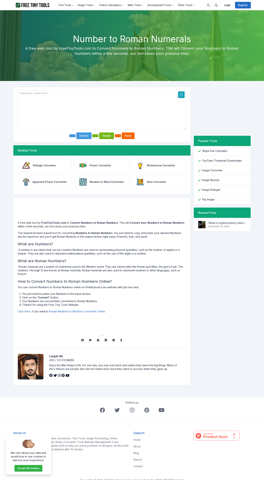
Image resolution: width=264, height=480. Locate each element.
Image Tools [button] (85, 5)
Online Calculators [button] (110, 5)
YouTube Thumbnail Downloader (222, 160)
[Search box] (208, 5)
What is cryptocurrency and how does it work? (227, 222)
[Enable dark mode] (216, 5)
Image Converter (212, 170)
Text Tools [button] (64, 5)
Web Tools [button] (134, 5)
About (137, 446)
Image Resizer (210, 180)
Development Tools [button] (159, 5)
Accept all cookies (28, 468)
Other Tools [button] (185, 5)
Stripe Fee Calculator (215, 150)
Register (243, 5)
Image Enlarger (211, 189)
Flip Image (208, 199)
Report (137, 459)
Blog (136, 453)
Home (137, 439)
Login (227, 5)
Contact (138, 466)
